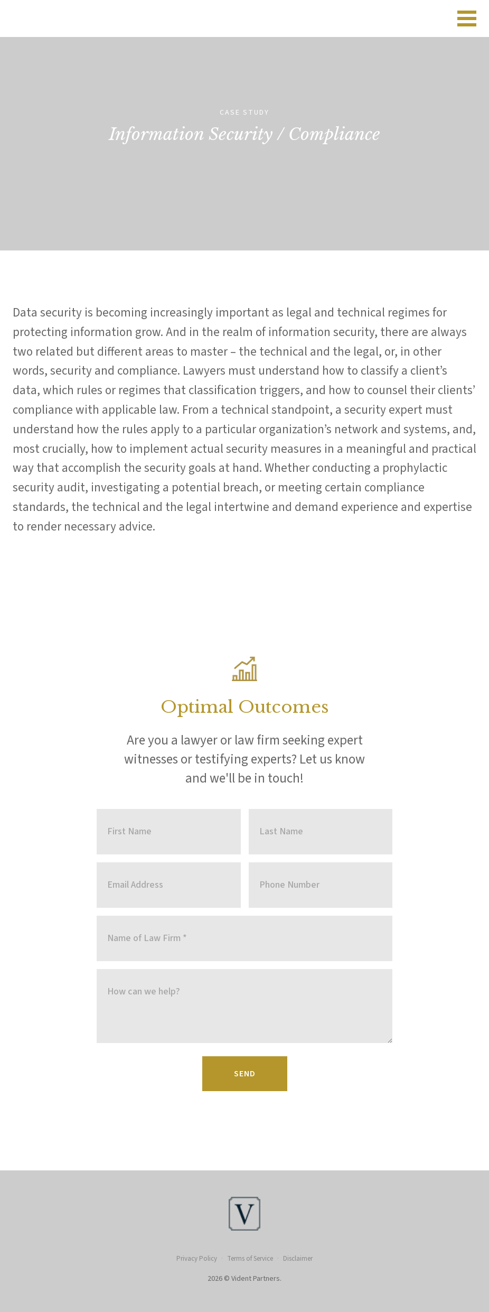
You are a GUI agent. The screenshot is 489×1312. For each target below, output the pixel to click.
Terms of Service (250, 1258)
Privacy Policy (196, 1258)
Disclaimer (298, 1258)
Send (245, 1074)
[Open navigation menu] (466, 18)
